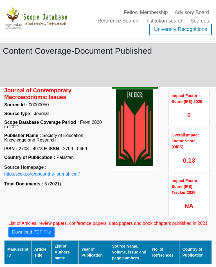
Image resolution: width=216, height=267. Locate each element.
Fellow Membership (146, 12)
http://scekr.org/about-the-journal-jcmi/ (42, 174)
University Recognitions (180, 29)
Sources (199, 21)
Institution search (164, 21)
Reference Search (118, 21)
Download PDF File (31, 232)
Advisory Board (192, 12)
